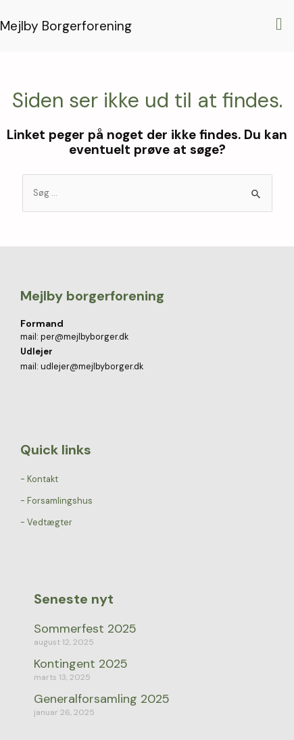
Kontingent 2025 (81, 664)
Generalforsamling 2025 (102, 699)
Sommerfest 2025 (85, 628)
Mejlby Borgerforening (66, 26)
